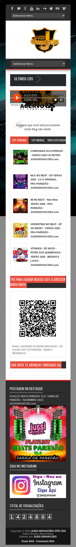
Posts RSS (28, 541)
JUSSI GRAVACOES (45, 536)
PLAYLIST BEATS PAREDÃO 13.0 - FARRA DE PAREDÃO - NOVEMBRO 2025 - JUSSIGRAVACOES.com (34, 400)
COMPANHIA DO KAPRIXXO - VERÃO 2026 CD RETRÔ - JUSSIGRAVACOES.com (47, 155)
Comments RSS (45, 541)
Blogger (53, 84)
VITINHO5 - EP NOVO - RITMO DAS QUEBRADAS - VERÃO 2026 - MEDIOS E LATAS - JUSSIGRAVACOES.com (46, 257)
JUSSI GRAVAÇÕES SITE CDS (48, 531)
